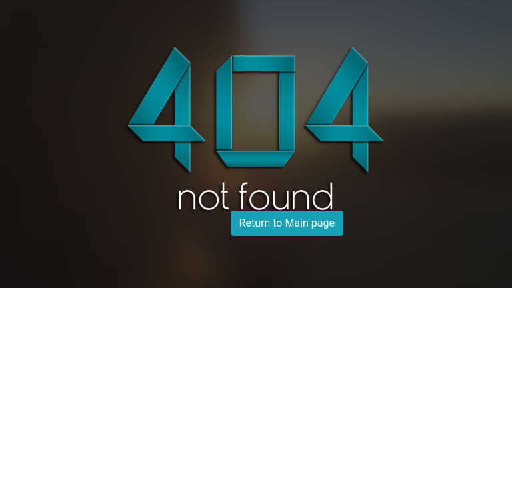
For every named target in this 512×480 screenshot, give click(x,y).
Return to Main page (287, 223)
